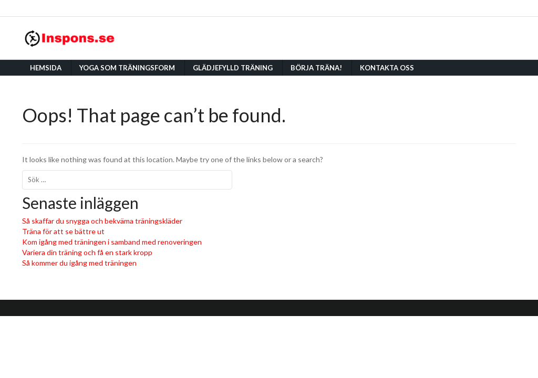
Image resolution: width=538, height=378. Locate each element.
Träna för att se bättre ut (63, 231)
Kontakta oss (387, 68)
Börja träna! (316, 68)
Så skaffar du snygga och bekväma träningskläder (102, 220)
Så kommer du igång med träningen (79, 262)
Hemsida (45, 68)
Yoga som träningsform (127, 68)
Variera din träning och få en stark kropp (87, 252)
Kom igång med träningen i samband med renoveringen (112, 241)
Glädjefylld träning (233, 68)
